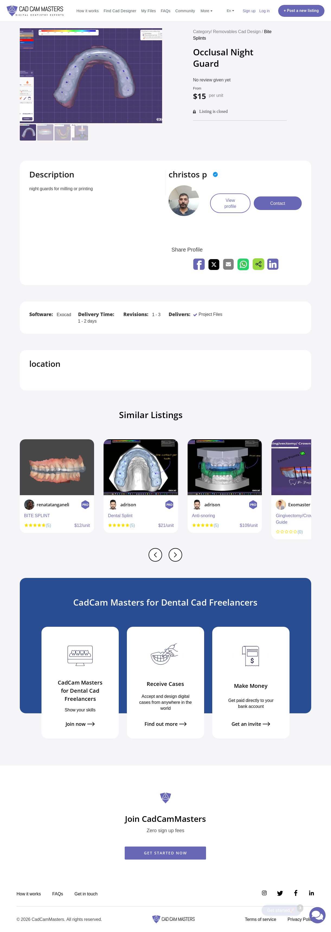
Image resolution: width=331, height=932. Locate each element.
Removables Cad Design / (238, 31)
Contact (277, 203)
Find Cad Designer (120, 10)
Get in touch (86, 894)
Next (309, 492)
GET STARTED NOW (165, 852)
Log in (264, 10)
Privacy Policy (301, 919)
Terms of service (260, 919)
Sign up (249, 10)
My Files (148, 10)
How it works (87, 10)
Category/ (202, 31)
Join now (80, 724)
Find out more (165, 724)
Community (185, 10)
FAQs (166, 10)
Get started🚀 (284, 909)
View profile (230, 203)
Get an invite (251, 724)
